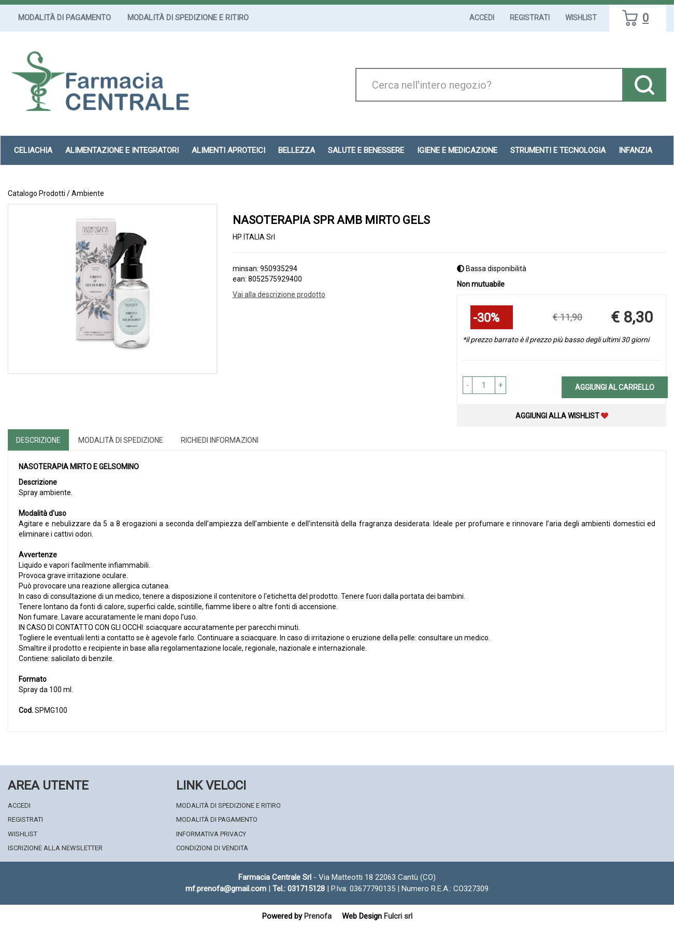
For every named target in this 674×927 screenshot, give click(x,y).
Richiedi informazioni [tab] (220, 440)
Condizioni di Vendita (212, 848)
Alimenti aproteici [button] (228, 150)
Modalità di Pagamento (64, 17)
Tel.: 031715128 (299, 888)
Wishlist (581, 17)
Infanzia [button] (635, 150)
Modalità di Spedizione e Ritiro (188, 17)
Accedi (481, 17)
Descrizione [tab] (38, 440)
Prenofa (318, 916)
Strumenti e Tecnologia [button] (558, 150)
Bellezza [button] (296, 150)
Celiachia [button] (33, 150)
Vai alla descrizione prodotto (279, 294)
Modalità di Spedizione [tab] (120, 440)
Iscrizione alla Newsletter (55, 848)
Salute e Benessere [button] (366, 150)
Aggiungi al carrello (614, 387)
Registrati (530, 17)
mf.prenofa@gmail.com (225, 888)
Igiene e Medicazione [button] (457, 150)
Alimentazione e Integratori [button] (122, 150)
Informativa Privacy (211, 834)
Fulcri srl (398, 916)
